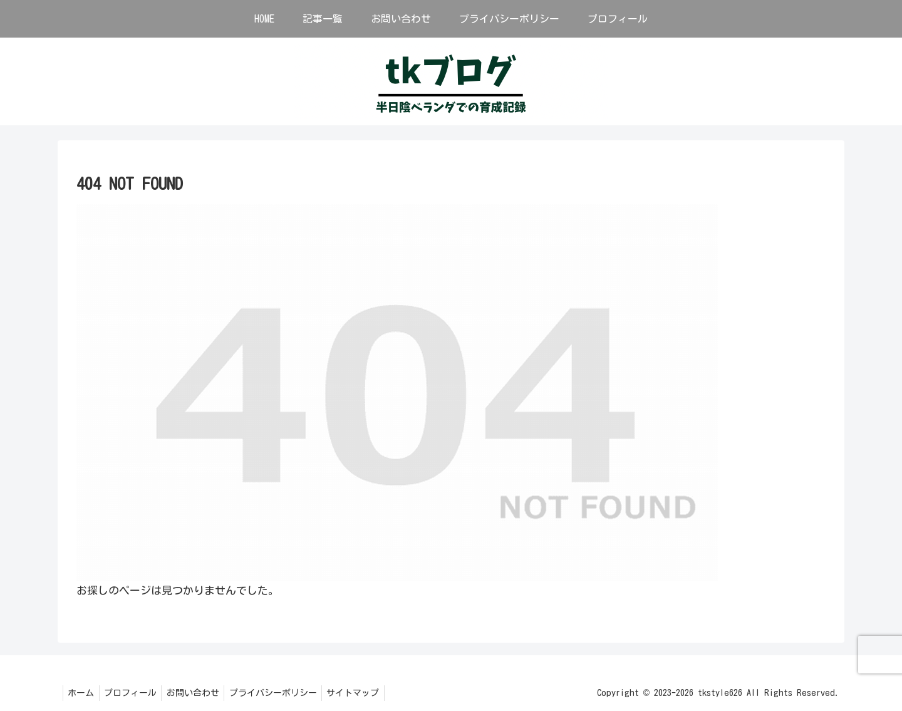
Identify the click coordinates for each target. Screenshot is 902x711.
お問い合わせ (201, 692)
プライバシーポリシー (284, 692)
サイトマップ (367, 692)
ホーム (83, 692)
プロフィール (135, 692)
